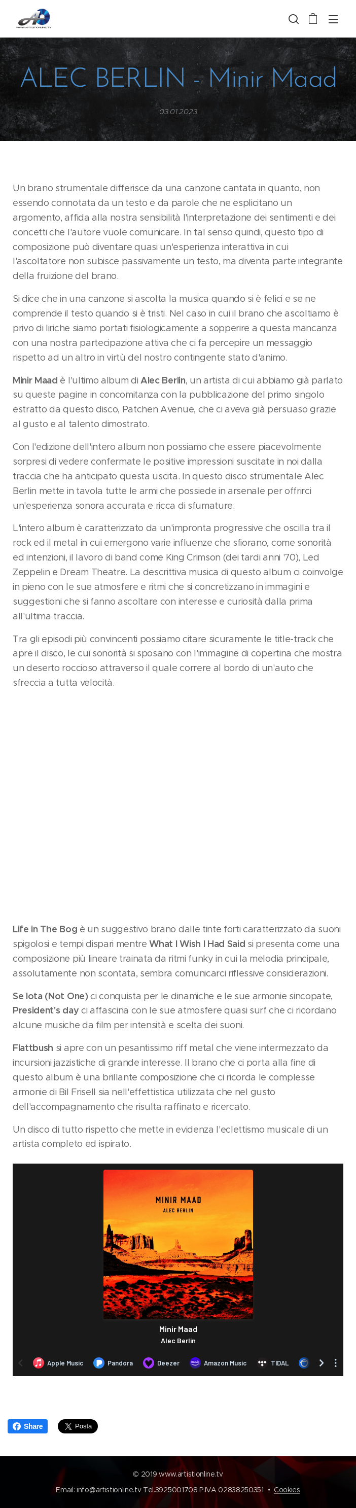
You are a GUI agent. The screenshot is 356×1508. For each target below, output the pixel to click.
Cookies (287, 1489)
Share (28, 1426)
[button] (292, 18)
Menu (333, 19)
